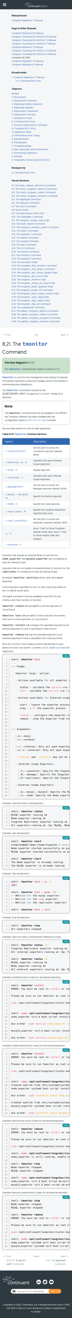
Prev (8, 334)
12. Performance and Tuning (26, 135)
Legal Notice (59, 1308)
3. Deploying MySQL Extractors (27, 104)
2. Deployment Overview (24, 100)
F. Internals (17, 156)
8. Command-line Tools (29, 80)
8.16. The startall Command (25, 237)
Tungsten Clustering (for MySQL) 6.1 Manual (34, 54)
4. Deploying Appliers (22, 107)
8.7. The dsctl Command (24, 206)
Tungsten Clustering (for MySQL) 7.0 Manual (34, 50)
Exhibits (37, 1311)
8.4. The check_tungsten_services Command (35, 195)
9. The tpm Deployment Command (29, 124)
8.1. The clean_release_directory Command (34, 185)
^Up (36, 334)
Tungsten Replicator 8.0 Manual (27, 33)
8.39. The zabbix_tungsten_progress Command (36, 317)
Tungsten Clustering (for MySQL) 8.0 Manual (34, 36)
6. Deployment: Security (23, 114)
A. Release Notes (20, 138)
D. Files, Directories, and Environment (30, 149)
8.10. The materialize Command (27, 216)
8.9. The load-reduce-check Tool (28, 213)
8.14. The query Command (25, 230)
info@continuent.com (51, 1304)
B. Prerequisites (19, 142)
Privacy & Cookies (42, 1308)
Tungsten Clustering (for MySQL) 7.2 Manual (34, 40)
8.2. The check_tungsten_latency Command (34, 188)
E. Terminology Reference (25, 152)
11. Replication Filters (21, 131)
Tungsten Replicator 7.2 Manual (27, 47)
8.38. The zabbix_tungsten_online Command (35, 314)
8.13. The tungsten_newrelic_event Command (35, 227)
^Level (36, 1256)
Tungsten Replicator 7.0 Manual (27, 61)
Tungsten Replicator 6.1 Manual (27, 64)
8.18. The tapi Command (24, 244)
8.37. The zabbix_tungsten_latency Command (35, 310)
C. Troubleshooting (21, 145)
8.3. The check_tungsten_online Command (34, 192)
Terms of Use (24, 1308)
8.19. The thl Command (23, 248)
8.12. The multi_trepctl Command (28, 223)
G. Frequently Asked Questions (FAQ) (30, 159)
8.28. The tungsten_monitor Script (29, 279)
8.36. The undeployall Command (28, 307)
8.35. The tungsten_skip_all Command (31, 303)
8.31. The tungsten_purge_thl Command (32, 289)
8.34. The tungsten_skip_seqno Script (31, 300)
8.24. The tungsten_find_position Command (34, 265)
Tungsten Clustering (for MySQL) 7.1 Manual (33, 43)
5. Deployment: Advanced (25, 111)
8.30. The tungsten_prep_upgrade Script (32, 286)
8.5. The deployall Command (26, 199)
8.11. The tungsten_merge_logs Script (30, 220)
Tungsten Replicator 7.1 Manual (27, 20)
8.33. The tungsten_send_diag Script (30, 296)
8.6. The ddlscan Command (26, 202)
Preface (15, 93)
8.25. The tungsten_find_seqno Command (33, 269)
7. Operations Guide (22, 118)
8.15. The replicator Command (27, 234)
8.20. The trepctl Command (25, 251)
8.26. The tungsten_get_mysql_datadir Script (34, 272)
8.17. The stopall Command (25, 241)
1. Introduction (19, 97)
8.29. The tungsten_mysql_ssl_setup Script (33, 283)
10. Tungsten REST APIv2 (24, 128)
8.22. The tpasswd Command (26, 258)
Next (63, 334)
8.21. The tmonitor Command (26, 255)
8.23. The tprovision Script (24, 262)
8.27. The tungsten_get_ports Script (30, 276)
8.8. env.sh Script (20, 209)
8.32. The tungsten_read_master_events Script (35, 293)
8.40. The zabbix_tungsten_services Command (36, 321)
